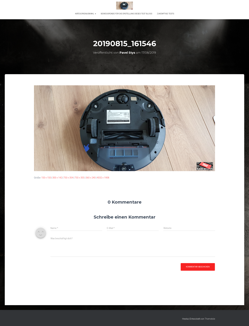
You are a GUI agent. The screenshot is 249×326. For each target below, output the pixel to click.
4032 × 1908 (103, 177)
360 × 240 (90, 177)
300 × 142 (57, 177)
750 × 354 (68, 177)
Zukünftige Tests (165, 14)
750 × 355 (79, 177)
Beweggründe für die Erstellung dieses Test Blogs (126, 14)
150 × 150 (46, 177)
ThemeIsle (210, 319)
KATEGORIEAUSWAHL (85, 14)
